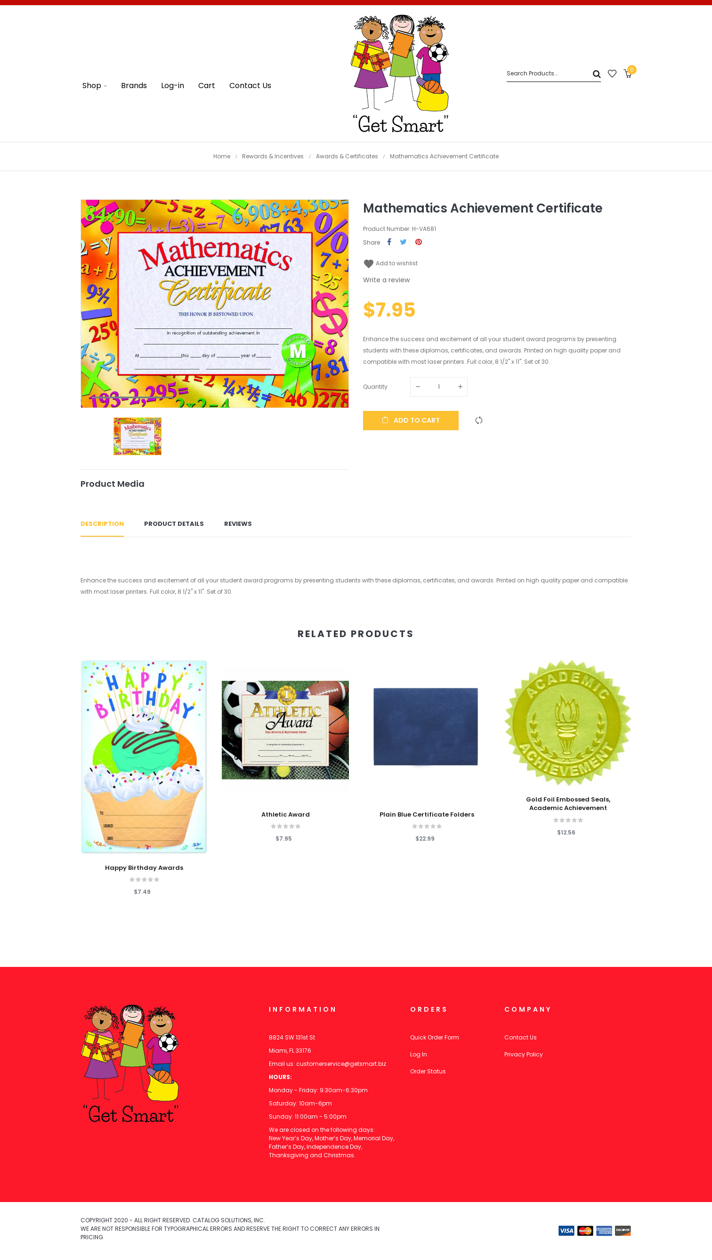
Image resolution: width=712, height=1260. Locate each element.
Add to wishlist (390, 263)
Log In (418, 1054)
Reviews (238, 523)
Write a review (386, 280)
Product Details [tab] (174, 523)
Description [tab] (102, 523)
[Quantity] (439, 386)
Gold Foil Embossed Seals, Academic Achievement (568, 803)
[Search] (554, 73)
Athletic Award (285, 814)
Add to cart (411, 420)
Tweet (403, 242)
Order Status (428, 1071)
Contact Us (520, 1037)
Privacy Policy (523, 1054)
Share (389, 242)
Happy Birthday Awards (144, 868)
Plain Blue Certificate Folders (427, 814)
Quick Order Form (434, 1037)
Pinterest (418, 242)
